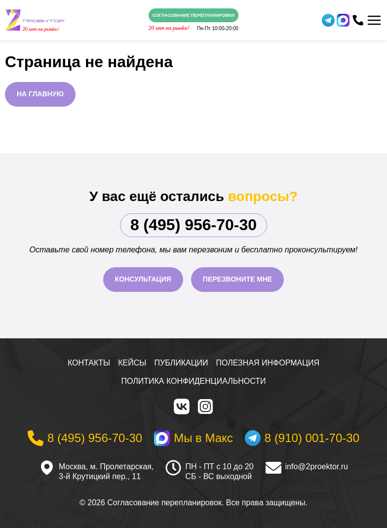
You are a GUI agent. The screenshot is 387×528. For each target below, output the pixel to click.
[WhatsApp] (343, 20)
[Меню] (374, 20)
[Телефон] (357, 20)
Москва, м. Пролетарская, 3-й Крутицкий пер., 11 (106, 471)
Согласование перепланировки (193, 15)
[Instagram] (205, 406)
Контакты (89, 363)
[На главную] (35, 20)
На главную (40, 94)
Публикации (181, 363)
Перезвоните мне (237, 279)
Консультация (143, 279)
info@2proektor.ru (316, 466)
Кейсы (132, 363)
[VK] (182, 406)
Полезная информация (268, 363)
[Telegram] (328, 20)
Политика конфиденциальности (193, 381)
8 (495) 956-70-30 (193, 225)
